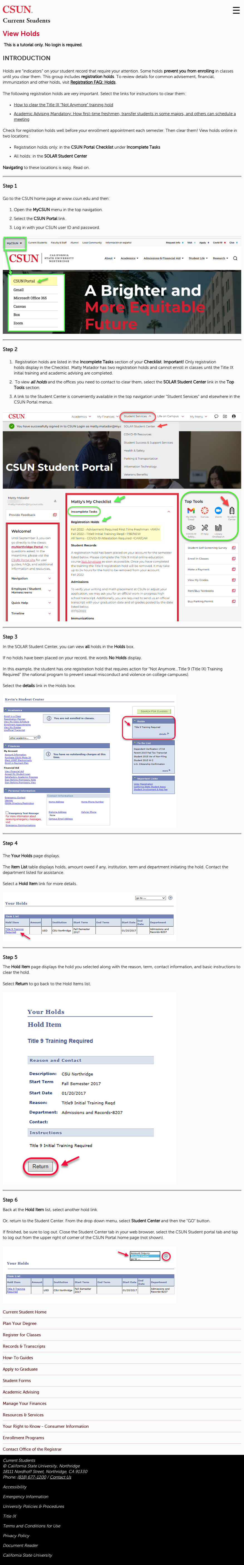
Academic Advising (21, 1392)
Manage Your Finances (24, 1403)
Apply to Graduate (20, 1369)
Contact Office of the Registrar (32, 1449)
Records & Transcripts (24, 1346)
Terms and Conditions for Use (31, 1526)
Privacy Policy (16, 1535)
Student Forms (17, 1380)
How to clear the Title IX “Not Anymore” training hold (63, 105)
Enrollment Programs (23, 1437)
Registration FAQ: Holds (92, 82)
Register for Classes (22, 1334)
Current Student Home (24, 1312)
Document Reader (20, 1545)
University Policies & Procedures (33, 1506)
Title (9, 1516)
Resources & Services (23, 1414)
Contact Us (60, 1477)
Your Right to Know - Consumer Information (46, 1426)
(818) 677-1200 (31, 1477)
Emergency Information (25, 1496)
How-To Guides (18, 1357)
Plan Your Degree (19, 1323)
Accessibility (14, 1487)
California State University (27, 1555)
